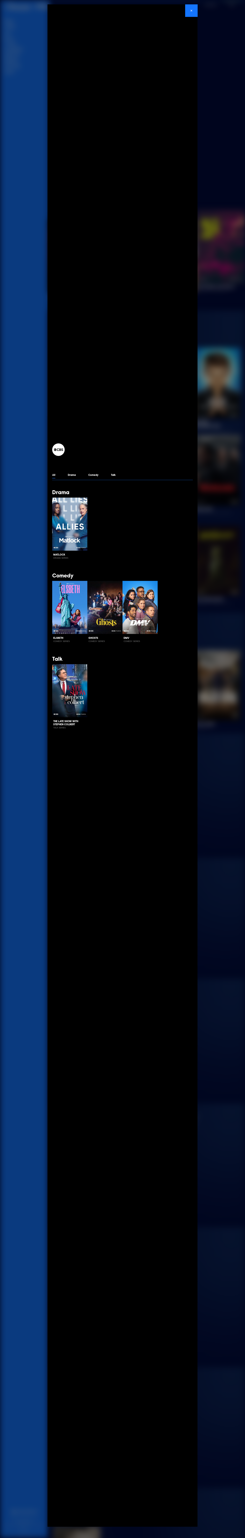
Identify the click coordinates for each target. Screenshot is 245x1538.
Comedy (93, 475)
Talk (113, 475)
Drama (72, 475)
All (53, 475)
